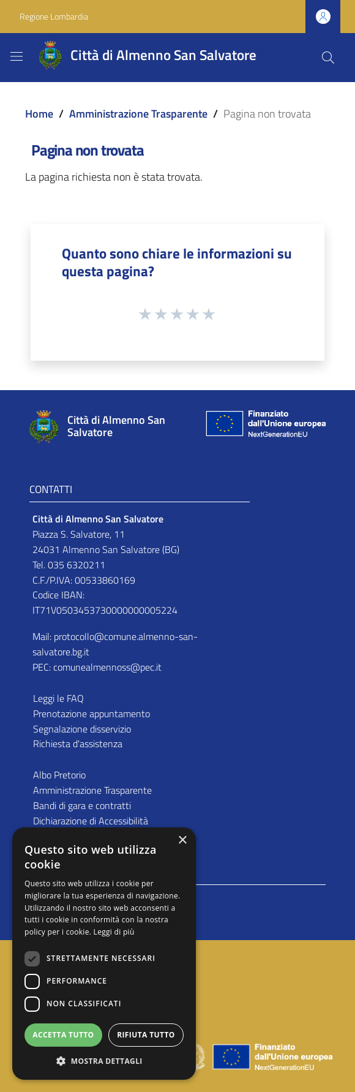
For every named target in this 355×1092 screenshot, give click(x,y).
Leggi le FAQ (58, 698)
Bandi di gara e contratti (82, 805)
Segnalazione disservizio (82, 728)
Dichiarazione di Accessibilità (90, 820)
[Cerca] (328, 57)
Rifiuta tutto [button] (146, 1035)
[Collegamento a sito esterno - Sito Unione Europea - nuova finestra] (264, 426)
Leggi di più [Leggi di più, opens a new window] (114, 932)
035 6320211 (76, 564)
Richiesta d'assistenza (77, 743)
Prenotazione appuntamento (91, 713)
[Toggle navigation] (16, 56)
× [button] (182, 840)
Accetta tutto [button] (63, 1035)
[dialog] (104, 953)
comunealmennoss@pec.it (107, 667)
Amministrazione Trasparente (138, 113)
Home (39, 113)
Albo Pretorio (59, 774)
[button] (104, 1061)
